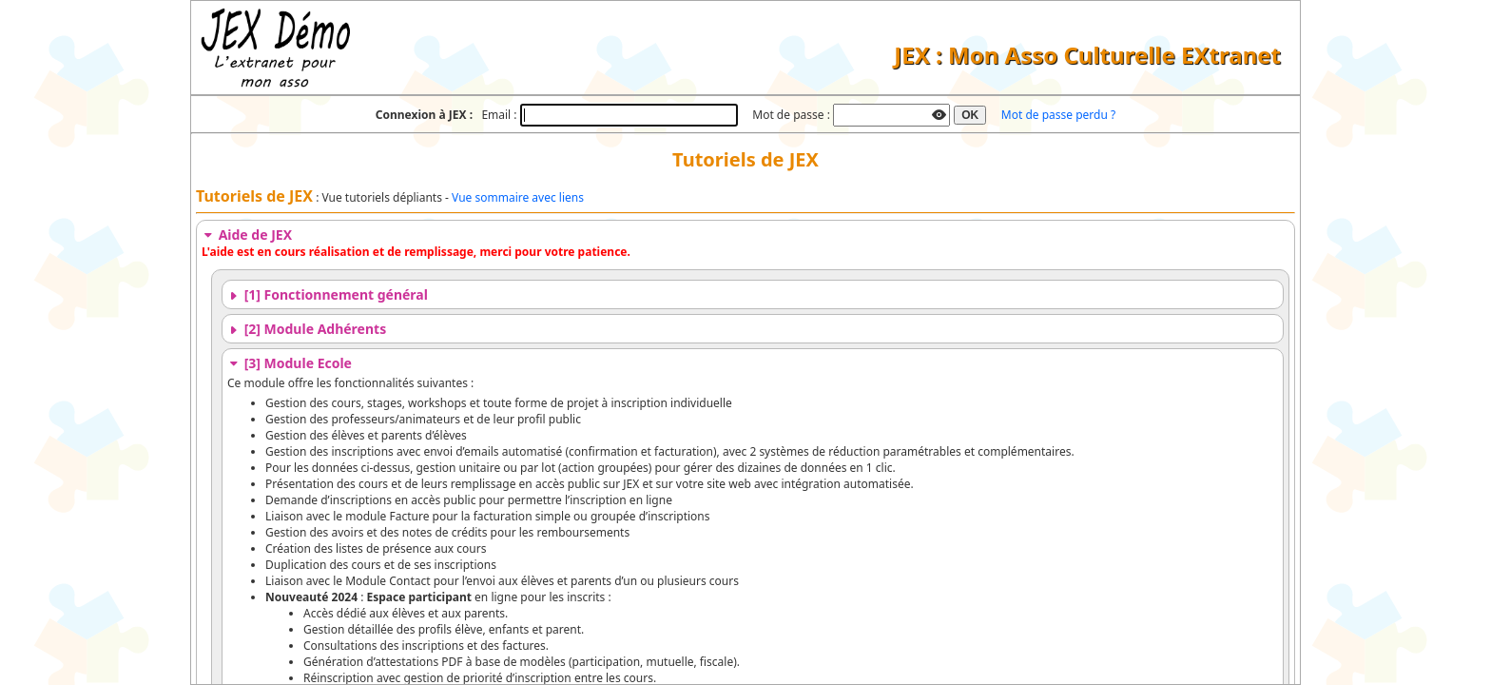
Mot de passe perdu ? (1058, 115)
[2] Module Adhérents (306, 329)
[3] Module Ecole (289, 363)
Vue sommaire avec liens (518, 197)
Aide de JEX (247, 234)
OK (969, 115)
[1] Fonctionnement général (327, 294)
